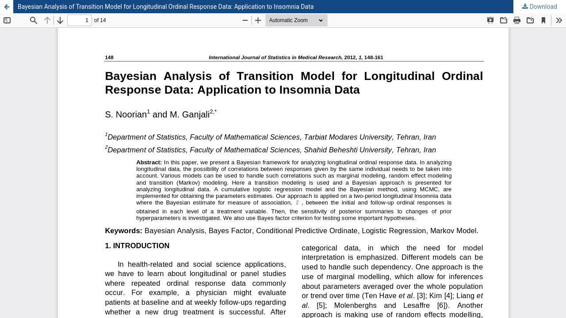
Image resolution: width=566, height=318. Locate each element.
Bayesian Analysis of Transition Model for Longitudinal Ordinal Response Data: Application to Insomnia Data (166, 6)
